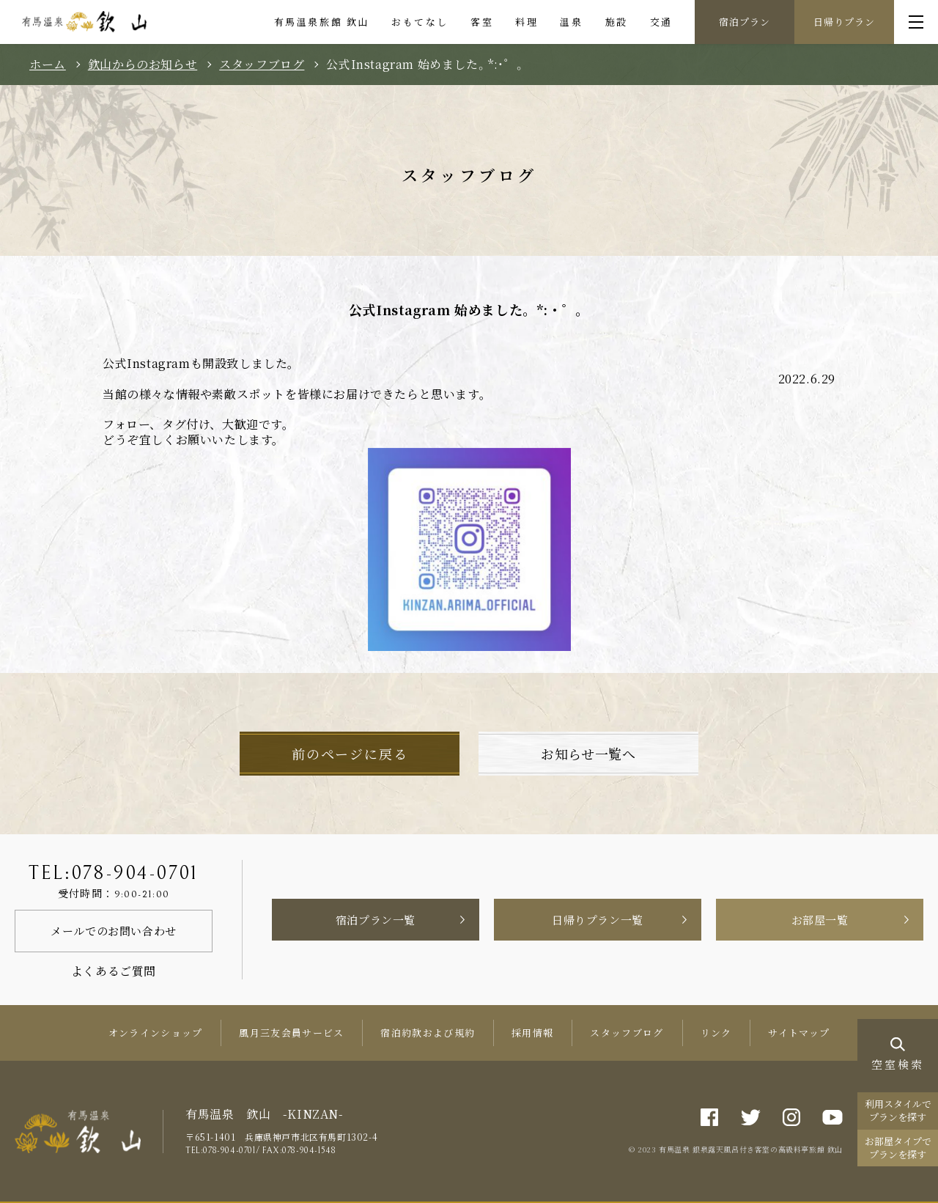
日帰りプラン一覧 (597, 919)
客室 (481, 22)
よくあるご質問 (113, 971)
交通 (661, 22)
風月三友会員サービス (291, 1033)
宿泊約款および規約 (427, 1033)
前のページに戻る (349, 753)
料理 (526, 22)
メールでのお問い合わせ (114, 930)
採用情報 (532, 1033)
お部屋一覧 (820, 919)
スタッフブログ (261, 64)
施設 (616, 22)
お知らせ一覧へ (588, 753)
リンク (716, 1033)
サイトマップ (799, 1033)
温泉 (571, 22)
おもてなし (419, 22)
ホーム (47, 64)
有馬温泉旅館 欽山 (321, 22)
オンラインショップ (155, 1033)
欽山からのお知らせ (142, 64)
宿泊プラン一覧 (376, 919)
